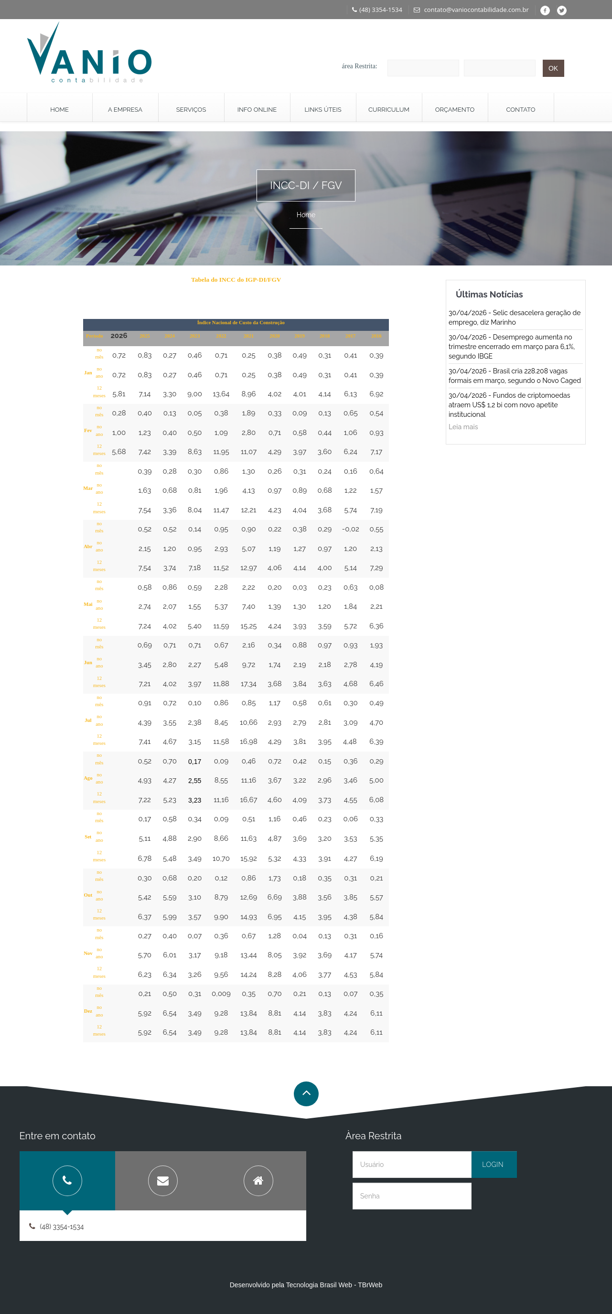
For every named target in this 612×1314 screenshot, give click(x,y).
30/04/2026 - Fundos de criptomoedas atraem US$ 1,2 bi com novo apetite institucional (509, 405)
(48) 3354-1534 (377, 9)
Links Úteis (322, 109)
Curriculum (388, 109)
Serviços (191, 109)
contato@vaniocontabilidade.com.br (471, 9)
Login (493, 1164)
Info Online (257, 109)
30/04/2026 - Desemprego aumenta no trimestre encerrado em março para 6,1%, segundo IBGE (512, 346)
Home (59, 109)
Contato (521, 109)
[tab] (67, 1180)
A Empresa (125, 109)
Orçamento (455, 109)
